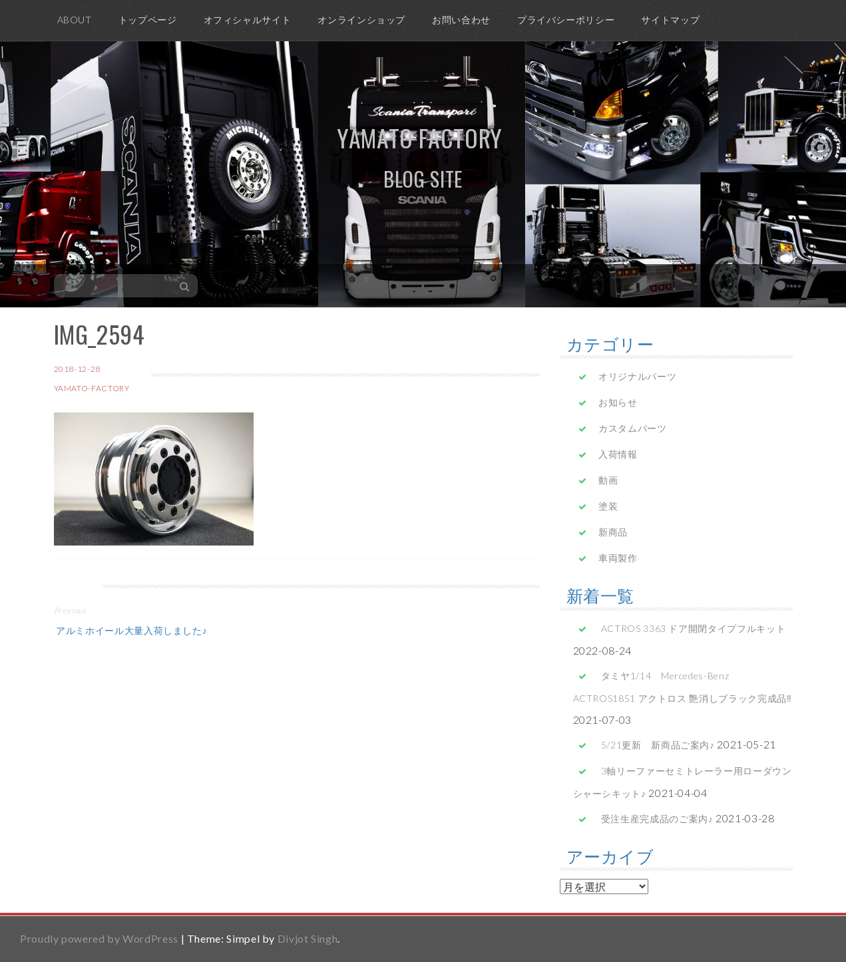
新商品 (613, 532)
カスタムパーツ (632, 428)
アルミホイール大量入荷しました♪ (131, 630)
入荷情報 (618, 454)
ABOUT (74, 19)
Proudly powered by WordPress (99, 938)
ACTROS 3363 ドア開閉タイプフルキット (693, 628)
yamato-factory (92, 388)
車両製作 (618, 557)
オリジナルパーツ (637, 376)
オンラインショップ (361, 19)
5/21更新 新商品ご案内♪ (658, 744)
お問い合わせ (461, 19)
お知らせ (618, 402)
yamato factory (420, 137)
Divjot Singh (308, 938)
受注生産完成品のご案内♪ (657, 818)
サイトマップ (670, 19)
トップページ (147, 19)
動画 (608, 480)
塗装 (608, 506)
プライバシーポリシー (565, 19)
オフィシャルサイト (248, 19)
